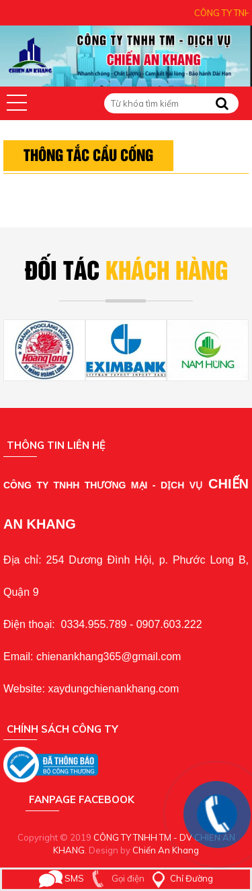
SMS (61, 878)
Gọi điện (115, 878)
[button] (17, 103)
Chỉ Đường (179, 878)
